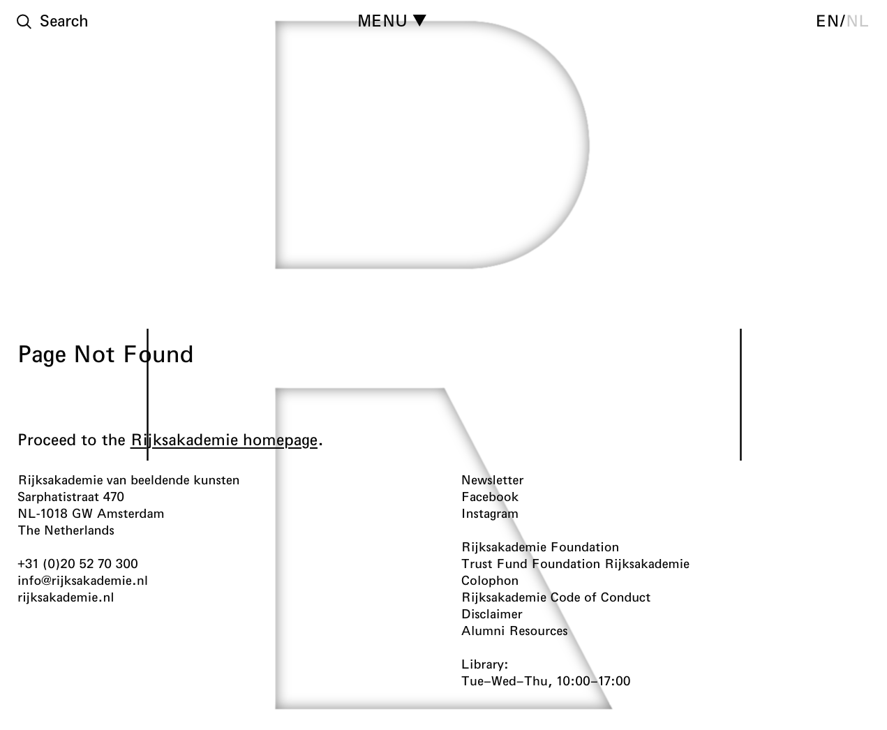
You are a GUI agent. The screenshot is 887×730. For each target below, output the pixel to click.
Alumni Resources (514, 630)
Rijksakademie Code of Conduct (556, 596)
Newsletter (492, 479)
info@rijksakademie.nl (82, 580)
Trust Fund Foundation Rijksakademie (575, 563)
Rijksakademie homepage (224, 439)
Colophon (490, 580)
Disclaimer (492, 613)
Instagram (490, 513)
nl (858, 20)
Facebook (490, 496)
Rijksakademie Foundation (540, 546)
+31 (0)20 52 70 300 (77, 563)
